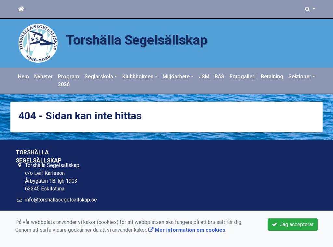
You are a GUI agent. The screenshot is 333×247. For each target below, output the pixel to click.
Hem (23, 76)
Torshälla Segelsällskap (136, 40)
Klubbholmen (137, 76)
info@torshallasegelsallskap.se (61, 200)
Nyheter (43, 76)
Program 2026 (68, 80)
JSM (204, 76)
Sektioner (299, 76)
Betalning (272, 76)
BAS (219, 76)
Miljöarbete (176, 76)
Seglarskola (99, 76)
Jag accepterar (292, 224)
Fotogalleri (243, 76)
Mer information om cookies (186, 230)
